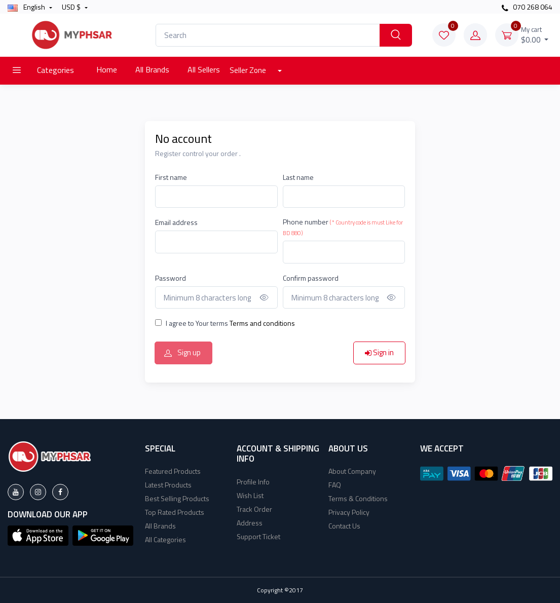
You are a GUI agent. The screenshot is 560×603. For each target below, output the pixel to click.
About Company (352, 471)
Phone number (343, 226)
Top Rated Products (174, 512)
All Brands (152, 69)
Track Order (254, 509)
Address (250, 522)
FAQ (334, 484)
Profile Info (253, 481)
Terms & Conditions (358, 498)
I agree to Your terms (230, 323)
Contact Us (344, 525)
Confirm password (311, 278)
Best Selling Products (177, 498)
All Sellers (204, 69)
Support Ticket (258, 536)
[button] (38, 535)
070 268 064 (527, 7)
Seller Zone (249, 70)
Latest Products (168, 484)
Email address (176, 222)
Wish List (250, 495)
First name (171, 177)
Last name (298, 177)
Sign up (182, 352)
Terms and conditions (261, 323)
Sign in (379, 352)
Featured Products (173, 471)
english (27, 7)
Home (106, 69)
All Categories (165, 539)
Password (170, 278)
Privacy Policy (348, 512)
